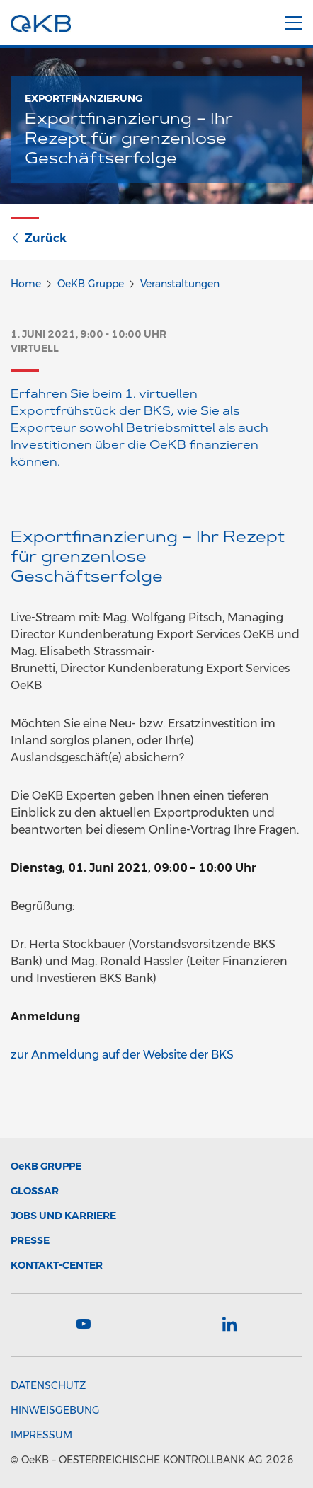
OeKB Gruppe (90, 283)
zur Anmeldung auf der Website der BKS (122, 1054)
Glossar (35, 1190)
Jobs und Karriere (63, 1215)
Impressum (41, 1435)
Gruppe (46, 1166)
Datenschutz (48, 1385)
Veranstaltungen (180, 283)
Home (26, 283)
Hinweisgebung (55, 1410)
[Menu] (293, 20)
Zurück (39, 238)
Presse (30, 1240)
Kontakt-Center (57, 1265)
